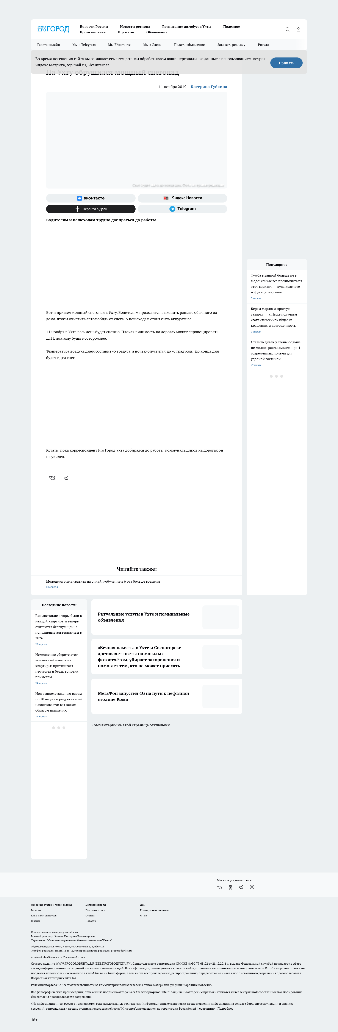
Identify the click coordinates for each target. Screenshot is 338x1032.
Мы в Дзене (152, 45)
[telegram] (67, 478)
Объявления (156, 32)
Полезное (231, 26)
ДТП (142, 904)
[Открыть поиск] (287, 29)
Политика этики (95, 910)
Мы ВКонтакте (119, 45)
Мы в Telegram (84, 45)
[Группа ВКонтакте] (91, 198)
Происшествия (93, 32)
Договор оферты (96, 904)
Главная (35, 920)
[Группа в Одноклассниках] (230, 887)
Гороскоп (126, 32)
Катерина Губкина (209, 86)
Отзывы (90, 915)
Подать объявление (189, 45)
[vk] (52, 478)
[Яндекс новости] (182, 198)
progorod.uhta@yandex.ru (47, 957)
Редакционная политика (154, 910)
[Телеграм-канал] (182, 209)
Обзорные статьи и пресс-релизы (51, 904)
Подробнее (225, 1008)
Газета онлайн (48, 45)
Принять (286, 63)
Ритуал (263, 45)
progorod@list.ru (121, 950)
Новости (91, 920)
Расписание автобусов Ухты (186, 26)
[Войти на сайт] (298, 29)
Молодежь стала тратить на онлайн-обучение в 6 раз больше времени (136, 584)
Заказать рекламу (232, 45)
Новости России (94, 26)
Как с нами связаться (43, 915)
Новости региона (135, 26)
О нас (143, 915)
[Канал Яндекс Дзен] (91, 209)
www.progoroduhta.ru (65, 932)
